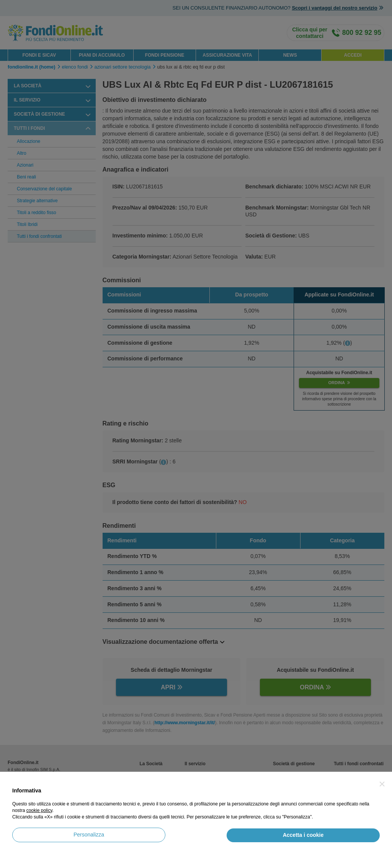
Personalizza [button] (89, 834)
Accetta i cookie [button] (303, 835)
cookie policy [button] (39, 810)
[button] (382, 784)
